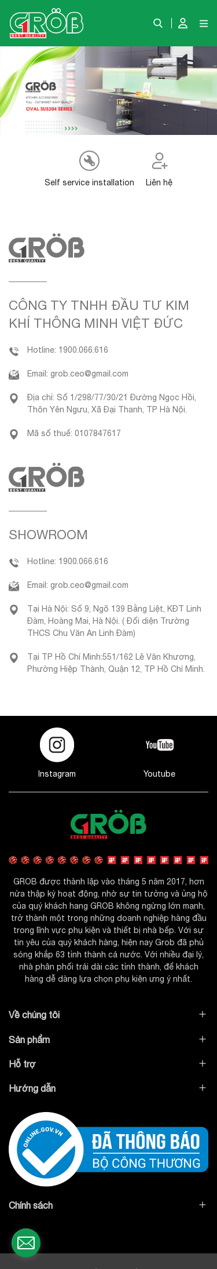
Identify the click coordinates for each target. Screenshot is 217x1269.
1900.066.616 (83, 349)
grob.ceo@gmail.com (89, 373)
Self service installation (89, 182)
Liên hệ (159, 182)
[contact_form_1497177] (26, 1242)
